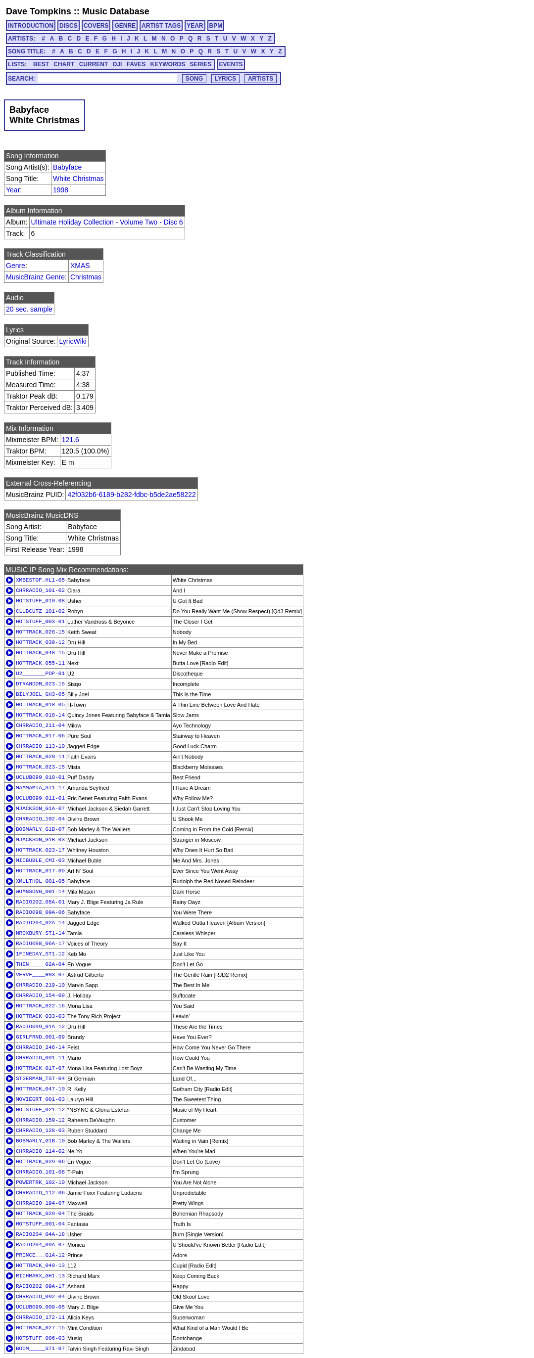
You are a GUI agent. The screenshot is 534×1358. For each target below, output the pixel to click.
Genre (15, 266)
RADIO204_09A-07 (40, 1245)
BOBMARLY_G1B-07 (40, 829)
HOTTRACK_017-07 (40, 1068)
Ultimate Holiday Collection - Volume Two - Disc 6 (107, 222)
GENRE (125, 25)
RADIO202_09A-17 (40, 1286)
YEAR (195, 25)
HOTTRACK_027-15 (40, 1328)
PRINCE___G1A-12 (40, 1255)
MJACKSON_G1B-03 (40, 840)
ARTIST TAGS (161, 25)
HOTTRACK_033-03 (40, 1016)
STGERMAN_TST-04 (40, 1079)
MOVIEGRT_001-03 (40, 1099)
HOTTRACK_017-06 (40, 736)
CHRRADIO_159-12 (40, 1120)
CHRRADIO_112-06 (40, 1193)
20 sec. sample (29, 309)
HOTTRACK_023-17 (40, 850)
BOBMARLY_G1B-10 (40, 1141)
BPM (216, 25)
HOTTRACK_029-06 (40, 1162)
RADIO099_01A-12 (40, 1027)
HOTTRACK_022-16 (40, 1006)
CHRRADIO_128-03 (40, 1130)
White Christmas (78, 178)
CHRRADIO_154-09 (40, 995)
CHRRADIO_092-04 (40, 1297)
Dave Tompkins (38, 11)
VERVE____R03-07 (40, 975)
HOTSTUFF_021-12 (40, 1110)
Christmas (85, 277)
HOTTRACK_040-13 (40, 1265)
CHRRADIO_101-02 (40, 590)
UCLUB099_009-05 (40, 1307)
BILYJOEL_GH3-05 (40, 694)
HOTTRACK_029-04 (40, 1214)
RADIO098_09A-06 (40, 912)
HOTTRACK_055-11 (40, 663)
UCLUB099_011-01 (40, 798)
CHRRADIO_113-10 (40, 746)
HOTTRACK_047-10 (40, 1089)
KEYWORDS (168, 64)
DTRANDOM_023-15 (40, 684)
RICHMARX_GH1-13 (40, 1276)
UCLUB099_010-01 (40, 777)
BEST (41, 64)
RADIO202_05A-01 (40, 902)
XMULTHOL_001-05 (40, 881)
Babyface (67, 167)
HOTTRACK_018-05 (40, 705)
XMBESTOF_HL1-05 (40, 580)
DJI (117, 64)
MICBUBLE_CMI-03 (40, 860)
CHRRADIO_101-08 (40, 1172)
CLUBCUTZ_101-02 (40, 611)
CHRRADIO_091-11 (40, 1058)
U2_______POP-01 (40, 674)
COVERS (96, 25)
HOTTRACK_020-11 (40, 757)
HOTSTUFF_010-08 (40, 601)
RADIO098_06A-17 (40, 944)
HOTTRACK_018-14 (40, 715)
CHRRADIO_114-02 (40, 1151)
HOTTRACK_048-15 (40, 653)
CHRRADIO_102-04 (40, 819)
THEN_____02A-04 (40, 964)
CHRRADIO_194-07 (40, 1203)
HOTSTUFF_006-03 (40, 1338)
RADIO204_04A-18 (40, 1234)
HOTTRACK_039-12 (40, 642)
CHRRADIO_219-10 (40, 985)
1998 (60, 190)
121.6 (70, 440)
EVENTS (231, 64)
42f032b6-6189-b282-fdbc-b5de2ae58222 (131, 494)
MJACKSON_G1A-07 (40, 809)
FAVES (136, 64)
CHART (63, 64)
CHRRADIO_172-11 (40, 1317)
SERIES (201, 64)
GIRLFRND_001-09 (40, 1037)
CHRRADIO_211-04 (40, 725)
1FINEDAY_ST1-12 (40, 954)
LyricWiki (72, 341)
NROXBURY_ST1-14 (40, 933)
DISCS (68, 25)
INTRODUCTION (30, 25)
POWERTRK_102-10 (40, 1182)
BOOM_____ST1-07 (40, 1349)
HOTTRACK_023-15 (40, 767)
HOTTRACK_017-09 (40, 871)
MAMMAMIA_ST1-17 (40, 788)
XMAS (80, 266)
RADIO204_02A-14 (40, 923)
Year (13, 190)
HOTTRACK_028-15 (40, 632)
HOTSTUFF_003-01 (40, 622)
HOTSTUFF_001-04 (40, 1224)
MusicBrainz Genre (35, 277)
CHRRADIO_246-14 (40, 1047)
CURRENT (93, 64)
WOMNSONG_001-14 (40, 892)
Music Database (115, 11)
